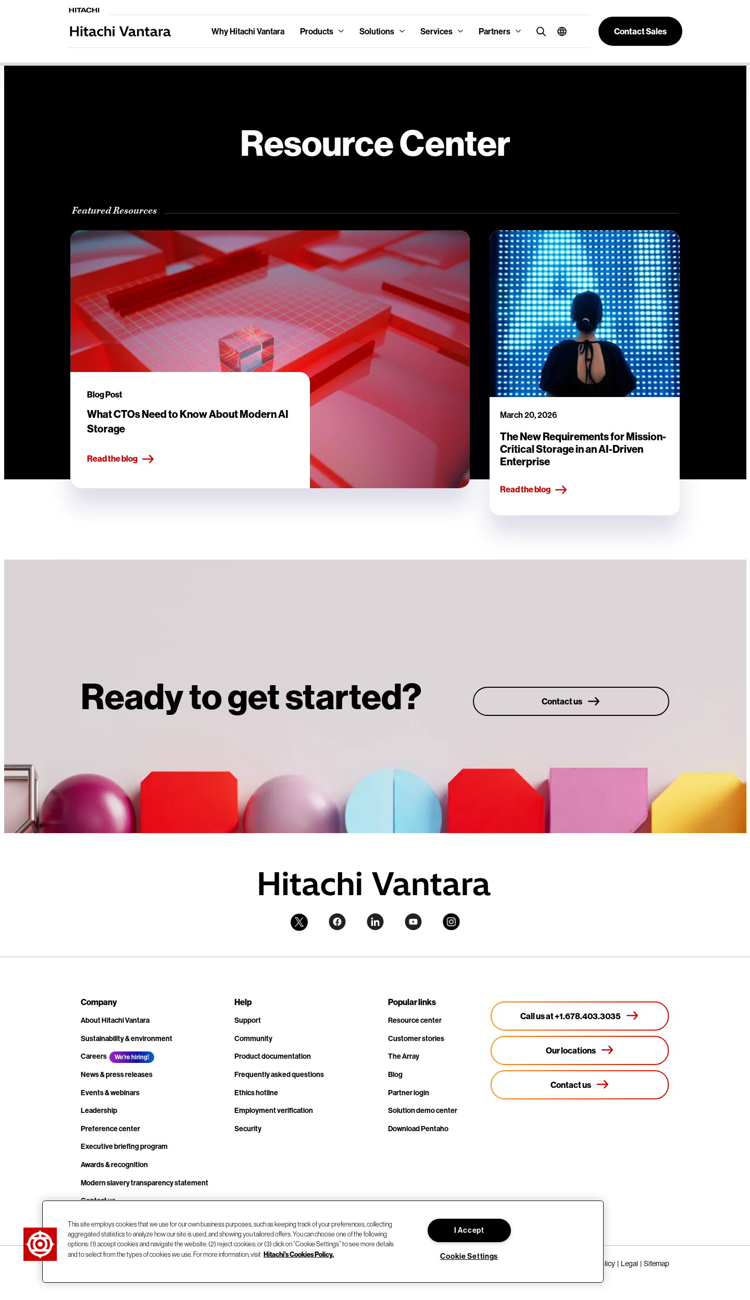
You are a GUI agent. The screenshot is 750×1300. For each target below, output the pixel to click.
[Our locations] (580, 1050)
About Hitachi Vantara (115, 1020)
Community (253, 1038)
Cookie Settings (469, 1256)
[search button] (539, 31)
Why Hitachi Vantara (247, 31)
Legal (629, 1263)
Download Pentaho (418, 1128)
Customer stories (416, 1038)
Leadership (99, 1110)
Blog (395, 1074)
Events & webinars (110, 1092)
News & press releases (117, 1074)
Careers (94, 1056)
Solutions (376, 31)
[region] (323, 1241)
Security (247, 1128)
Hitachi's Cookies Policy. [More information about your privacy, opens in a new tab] (299, 1253)
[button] (558, 31)
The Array (403, 1056)
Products (316, 31)
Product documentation (272, 1056)
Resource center (415, 1020)
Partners (494, 31)
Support (247, 1020)
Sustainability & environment (126, 1038)
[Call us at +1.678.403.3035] (580, 1016)
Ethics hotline (256, 1092)
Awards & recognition (114, 1164)
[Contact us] (571, 701)
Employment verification (273, 1110)
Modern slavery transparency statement (144, 1182)
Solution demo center (422, 1110)
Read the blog (121, 459)
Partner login (408, 1092)
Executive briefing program (124, 1146)
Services (436, 31)
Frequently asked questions (279, 1074)
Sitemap (656, 1263)
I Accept (469, 1230)
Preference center (110, 1128)
